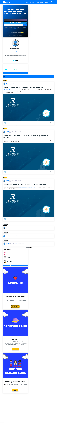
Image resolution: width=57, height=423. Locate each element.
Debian (16, 243)
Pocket (14, 125)
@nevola (15, 51)
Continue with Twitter (15, 22)
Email (22, 125)
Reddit (16, 125)
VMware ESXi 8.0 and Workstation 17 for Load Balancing (23, 87)
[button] (51, 2)
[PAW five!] (5, 123)
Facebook (11, 125)
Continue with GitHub (15, 19)
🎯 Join (25, 25)
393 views (50, 218)
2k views (50, 122)
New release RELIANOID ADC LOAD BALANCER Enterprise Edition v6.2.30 (26, 137)
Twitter (6, 125)
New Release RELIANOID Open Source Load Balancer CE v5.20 (25, 185)
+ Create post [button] (15, 306)
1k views (50, 171)
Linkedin (8, 125)
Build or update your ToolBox (15, 265)
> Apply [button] (15, 390)
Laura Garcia (15, 49)
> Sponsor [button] (15, 349)
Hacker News (19, 125)
